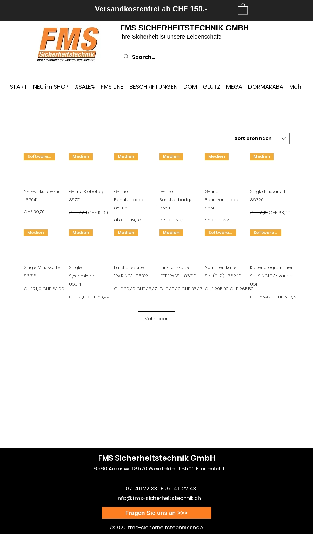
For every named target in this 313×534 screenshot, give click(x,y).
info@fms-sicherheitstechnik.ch (158, 498)
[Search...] (184, 57)
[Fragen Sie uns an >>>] (156, 513)
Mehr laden (157, 318)
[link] (243, 8)
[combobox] (260, 138)
